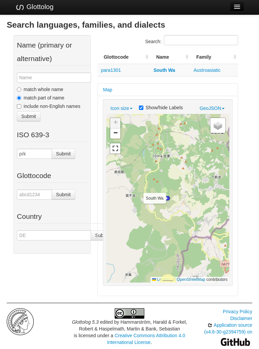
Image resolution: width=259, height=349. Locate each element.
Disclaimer (241, 318)
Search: (191, 40)
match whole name (40, 89)
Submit (28, 116)
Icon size (121, 108)
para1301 (111, 70)
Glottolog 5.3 (85, 322)
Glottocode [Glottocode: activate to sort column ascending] (116, 57)
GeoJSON (212, 108)
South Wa (164, 70)
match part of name (40, 97)
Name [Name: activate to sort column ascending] (162, 57)
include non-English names (48, 106)
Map (107, 89)
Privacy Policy (237, 311)
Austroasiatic (207, 70)
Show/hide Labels (161, 107)
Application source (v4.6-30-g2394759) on (228, 333)
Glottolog (34, 7)
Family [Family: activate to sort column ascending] (203, 57)
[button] (167, 198)
